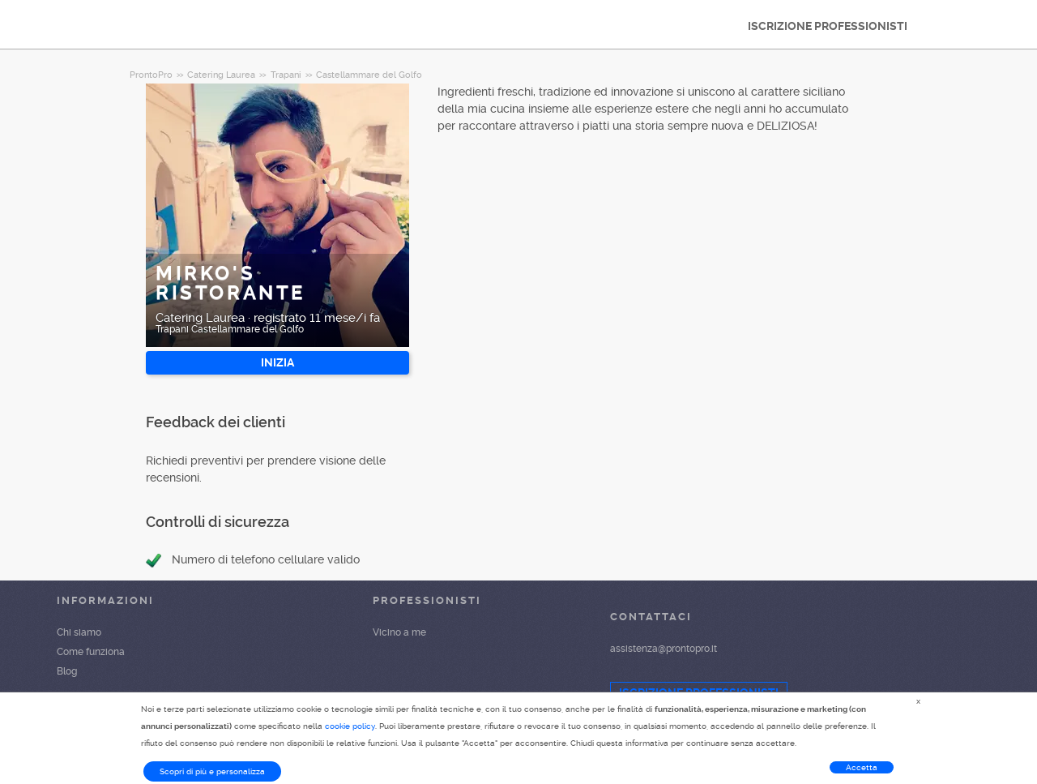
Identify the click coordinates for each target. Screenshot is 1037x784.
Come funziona (91, 652)
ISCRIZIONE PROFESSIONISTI (827, 25)
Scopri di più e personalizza (212, 771)
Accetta (861, 767)
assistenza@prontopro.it (663, 648)
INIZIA (277, 362)
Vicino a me (399, 632)
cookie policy (350, 726)
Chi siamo (79, 632)
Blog (67, 671)
